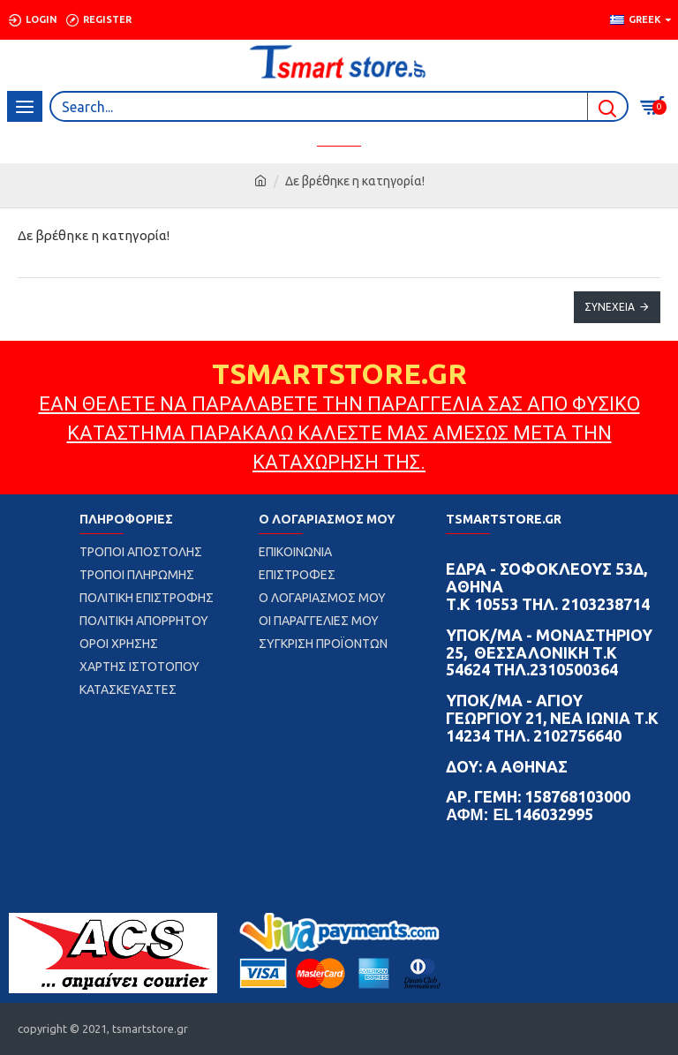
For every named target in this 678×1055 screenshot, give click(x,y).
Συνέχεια (609, 307)
